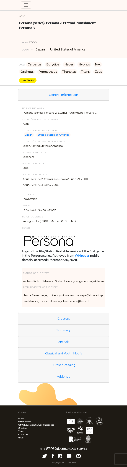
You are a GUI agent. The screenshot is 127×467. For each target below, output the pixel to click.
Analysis (63, 342)
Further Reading (63, 365)
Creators (64, 318)
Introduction (24, 421)
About (21, 418)
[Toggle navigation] (26, 5)
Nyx (97, 64)
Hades (68, 64)
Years (20, 437)
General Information (63, 95)
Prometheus (48, 71)
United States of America (67, 49)
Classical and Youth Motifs (63, 353)
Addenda (63, 376)
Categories (48, 424)
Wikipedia (82, 255)
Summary (63, 330)
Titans (85, 71)
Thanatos (69, 71)
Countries (23, 434)
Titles (20, 431)
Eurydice (52, 64)
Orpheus (26, 71)
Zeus (98, 71)
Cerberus (34, 64)
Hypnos (84, 64)
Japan (40, 49)
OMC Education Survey (30, 424)
